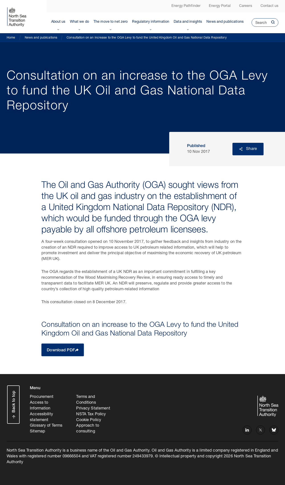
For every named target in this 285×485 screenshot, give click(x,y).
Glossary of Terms (46, 426)
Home (11, 37)
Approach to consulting (87, 429)
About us (58, 22)
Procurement (41, 397)
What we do (79, 22)
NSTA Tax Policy (91, 414)
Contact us (269, 6)
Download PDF (61, 350)
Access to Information (40, 406)
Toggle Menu (58, 28)
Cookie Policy (88, 420)
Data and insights (188, 22)
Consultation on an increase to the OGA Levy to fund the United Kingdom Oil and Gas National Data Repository (146, 37)
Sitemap (37, 432)
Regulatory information (150, 22)
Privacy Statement (93, 409)
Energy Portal (220, 6)
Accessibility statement (41, 417)
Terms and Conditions (86, 400)
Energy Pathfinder (185, 6)
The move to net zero (111, 22)
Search (259, 24)
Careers (245, 6)
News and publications (225, 22)
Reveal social (241, 149)
